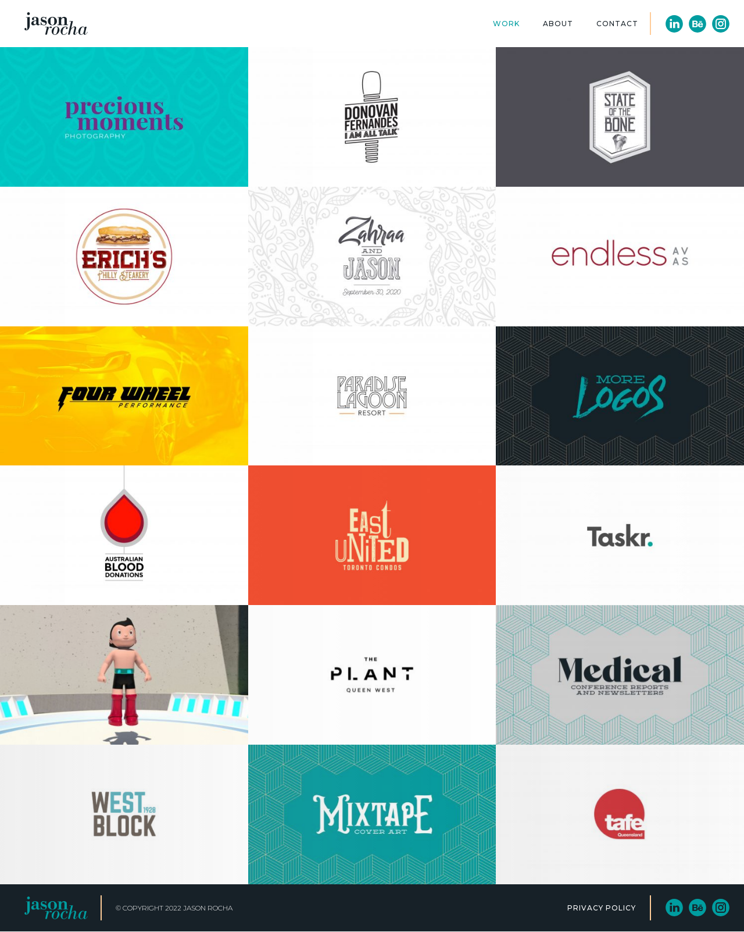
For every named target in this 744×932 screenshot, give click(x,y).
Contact (617, 23)
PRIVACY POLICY (601, 907)
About (558, 23)
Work (506, 23)
